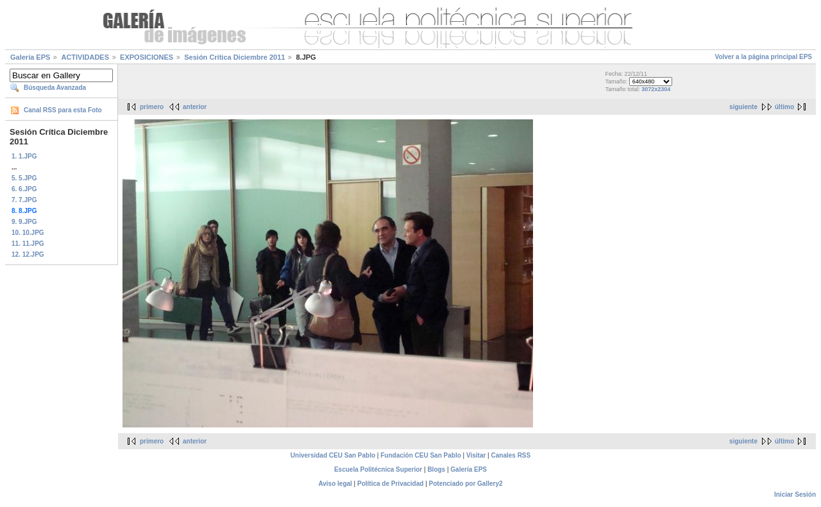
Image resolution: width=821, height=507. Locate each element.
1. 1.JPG (24, 156)
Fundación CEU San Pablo (420, 455)
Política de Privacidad (390, 483)
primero (152, 106)
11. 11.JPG (28, 243)
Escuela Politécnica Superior (378, 469)
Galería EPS (30, 57)
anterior (195, 106)
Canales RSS (511, 455)
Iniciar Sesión (795, 494)
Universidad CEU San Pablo (333, 455)
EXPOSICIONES (146, 57)
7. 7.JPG (24, 199)
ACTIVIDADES (85, 57)
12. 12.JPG (28, 254)
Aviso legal (334, 483)
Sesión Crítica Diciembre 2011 (234, 57)
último (784, 106)
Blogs (436, 469)
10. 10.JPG (28, 232)
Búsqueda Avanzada (55, 87)
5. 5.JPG (24, 178)
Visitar (476, 455)
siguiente (743, 106)
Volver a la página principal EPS (763, 56)
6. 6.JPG (24, 189)
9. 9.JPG (24, 221)
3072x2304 (655, 89)
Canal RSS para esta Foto (63, 110)
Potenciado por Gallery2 (466, 483)
